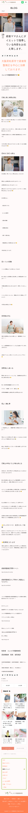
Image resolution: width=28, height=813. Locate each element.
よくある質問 (6, 781)
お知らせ (4, 775)
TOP (3, 760)
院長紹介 (4, 766)
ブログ (4, 778)
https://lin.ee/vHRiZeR (6, 585)
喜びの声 (4, 772)
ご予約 (4, 787)
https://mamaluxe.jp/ (6, 620)
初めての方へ (6, 763)
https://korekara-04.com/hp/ (7, 572)
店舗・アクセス (6, 784)
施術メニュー (6, 769)
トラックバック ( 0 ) (20, 748)
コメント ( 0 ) (7, 748)
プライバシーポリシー (14, 806)
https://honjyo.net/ (5, 639)
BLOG (4, 14)
